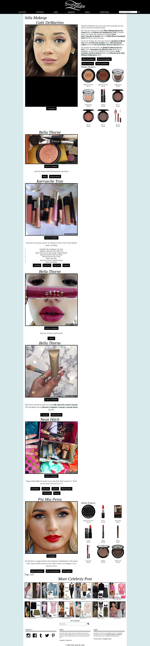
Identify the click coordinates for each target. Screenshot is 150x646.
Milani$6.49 (118, 534)
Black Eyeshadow (88, 59)
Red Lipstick (67, 571)
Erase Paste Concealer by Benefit (98, 35)
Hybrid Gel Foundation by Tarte (104, 32)
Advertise (62, 640)
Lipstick (66, 265)
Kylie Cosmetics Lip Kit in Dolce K (100, 52)
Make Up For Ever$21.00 (88, 78)
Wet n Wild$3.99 (118, 514)
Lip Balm (37, 265)
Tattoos (40, 12)
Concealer (44, 415)
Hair (56, 12)
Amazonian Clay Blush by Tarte (101, 49)
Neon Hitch (49, 419)
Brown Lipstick (88, 63)
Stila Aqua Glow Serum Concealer (65, 405)
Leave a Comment (51, 166)
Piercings (104, 12)
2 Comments (51, 108)
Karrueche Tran (50, 181)
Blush (45, 176)
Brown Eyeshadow (104, 59)
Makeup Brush (55, 176)
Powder (56, 493)
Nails (87, 12)
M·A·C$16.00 (118, 98)
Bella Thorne (50, 132)
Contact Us (69, 640)
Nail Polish (47, 493)
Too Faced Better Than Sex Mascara (106, 44)
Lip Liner (57, 265)
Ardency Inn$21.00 (118, 554)
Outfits (22, 12)
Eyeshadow (35, 489)
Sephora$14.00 (103, 98)
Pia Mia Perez (50, 499)
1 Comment (51, 556)
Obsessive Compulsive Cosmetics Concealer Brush (59, 407)
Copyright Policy (106, 639)
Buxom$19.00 (118, 118)
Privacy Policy (97, 639)
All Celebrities (75, 621)
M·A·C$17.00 (103, 514)
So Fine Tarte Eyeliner (97, 43)
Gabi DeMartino (50, 22)
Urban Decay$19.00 (118, 78)
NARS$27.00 (88, 534)
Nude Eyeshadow (102, 63)
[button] (130, 12)
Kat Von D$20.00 (88, 554)
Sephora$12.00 (103, 554)
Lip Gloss (47, 265)
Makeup (71, 12)
